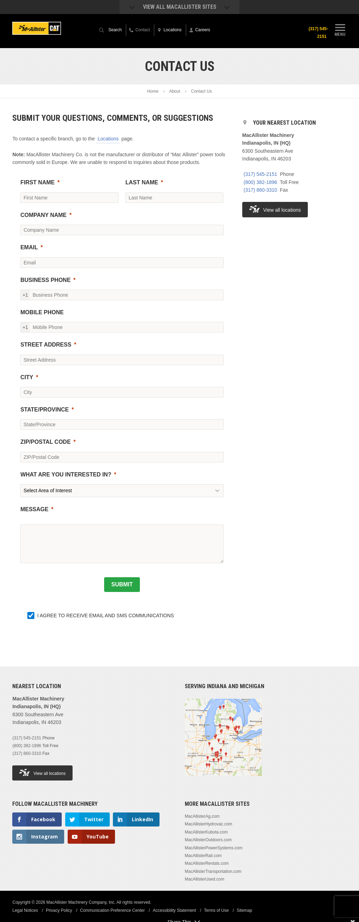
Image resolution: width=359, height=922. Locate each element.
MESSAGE (34, 509)
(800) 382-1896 (260, 182)
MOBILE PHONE (42, 312)
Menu (340, 29)
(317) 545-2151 (318, 32)
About (174, 91)
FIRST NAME (37, 182)
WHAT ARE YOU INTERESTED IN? (65, 475)
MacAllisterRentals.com (207, 863)
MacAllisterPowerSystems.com (214, 847)
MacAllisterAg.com (202, 816)
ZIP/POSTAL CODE (45, 442)
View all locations (275, 209)
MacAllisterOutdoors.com (208, 839)
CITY (26, 377)
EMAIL (29, 247)
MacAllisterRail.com (203, 855)
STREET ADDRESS (45, 345)
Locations (107, 138)
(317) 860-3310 (260, 190)
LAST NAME (142, 182)
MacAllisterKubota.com (206, 832)
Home (152, 91)
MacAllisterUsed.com (204, 879)
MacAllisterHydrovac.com (208, 824)
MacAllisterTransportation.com (213, 871)
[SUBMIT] (122, 584)
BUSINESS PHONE (45, 280)
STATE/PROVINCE (44, 410)
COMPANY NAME (43, 215)
